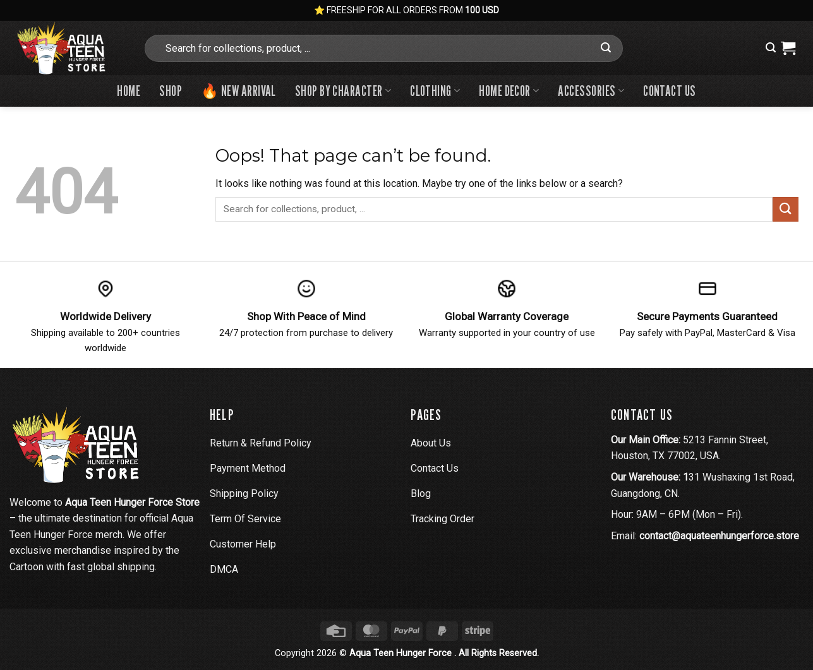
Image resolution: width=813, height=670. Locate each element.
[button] (771, 47)
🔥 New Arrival (238, 90)
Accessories (591, 90)
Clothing (435, 90)
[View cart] (788, 48)
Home (128, 90)
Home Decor (509, 90)
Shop (170, 90)
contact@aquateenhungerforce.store (719, 536)
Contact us (669, 90)
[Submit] (606, 48)
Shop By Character (343, 90)
